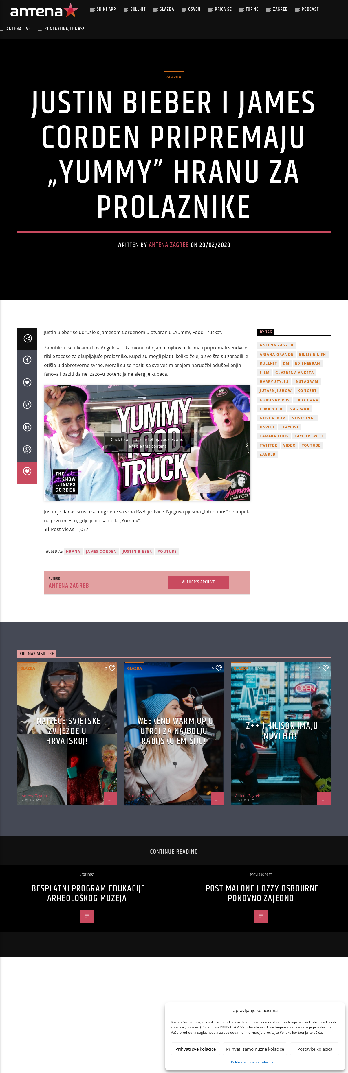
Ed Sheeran (307, 404)
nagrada (299, 450)
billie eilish (312, 395)
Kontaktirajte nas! (64, 29)
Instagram (306, 423)
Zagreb (280, 9)
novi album (273, 459)
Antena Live (18, 29)
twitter (268, 486)
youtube (167, 592)
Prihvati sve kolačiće (195, 1049)
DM (286, 404)
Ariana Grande (276, 395)
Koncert (307, 432)
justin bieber (137, 592)
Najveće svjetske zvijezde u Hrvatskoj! (69, 772)
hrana (73, 592)
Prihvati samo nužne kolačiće (255, 1049)
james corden (101, 592)
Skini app (106, 9)
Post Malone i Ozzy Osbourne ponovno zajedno (262, 935)
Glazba (167, 9)
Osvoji (194, 9)
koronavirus (275, 441)
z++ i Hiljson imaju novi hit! (282, 773)
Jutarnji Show (276, 432)
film (265, 414)
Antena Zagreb (169, 266)
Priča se (223, 9)
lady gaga (307, 441)
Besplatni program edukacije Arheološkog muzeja (88, 935)
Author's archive (198, 623)
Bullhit (138, 9)
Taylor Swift (309, 477)
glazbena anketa (294, 414)
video (289, 486)
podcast (310, 9)
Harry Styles (274, 423)
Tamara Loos (274, 477)
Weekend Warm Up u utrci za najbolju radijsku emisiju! (175, 772)
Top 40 (252, 9)
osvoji (267, 468)
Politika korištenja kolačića (252, 1062)
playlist (289, 468)
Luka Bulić (272, 450)
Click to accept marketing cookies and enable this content (147, 484)
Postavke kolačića (314, 1049)
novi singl (304, 459)
